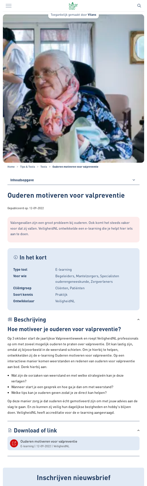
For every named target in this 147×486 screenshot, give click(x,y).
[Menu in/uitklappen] (8, 5)
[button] (73, 319)
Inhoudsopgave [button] (22, 180)
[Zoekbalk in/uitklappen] (139, 6)
